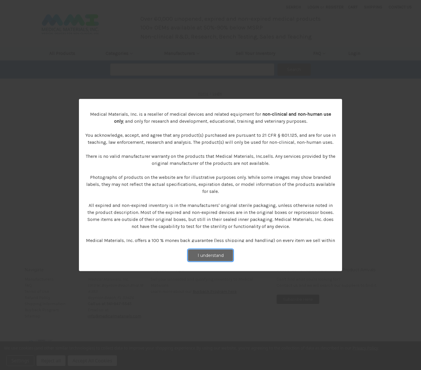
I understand (211, 255)
